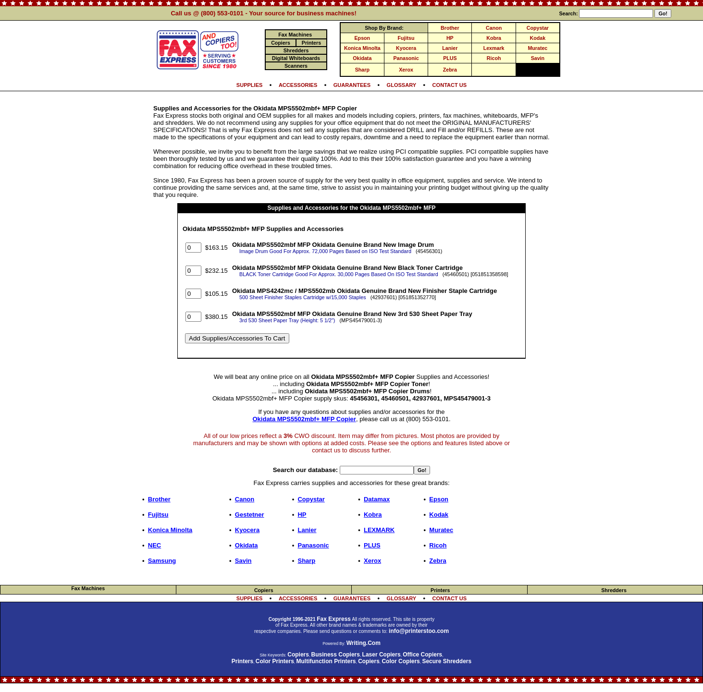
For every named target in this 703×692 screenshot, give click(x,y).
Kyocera (406, 48)
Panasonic (406, 58)
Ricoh (494, 58)
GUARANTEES (351, 85)
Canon (494, 28)
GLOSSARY (402, 85)
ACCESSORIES (298, 85)
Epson (362, 38)
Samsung (162, 560)
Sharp (362, 70)
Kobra (493, 38)
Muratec (537, 48)
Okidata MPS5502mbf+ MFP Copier (304, 419)
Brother (450, 28)
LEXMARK (379, 530)
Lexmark (494, 48)
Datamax (377, 499)
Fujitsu (406, 38)
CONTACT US (449, 85)
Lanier (449, 48)
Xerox (406, 70)
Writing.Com (363, 643)
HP (450, 38)
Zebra (450, 70)
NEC (154, 545)
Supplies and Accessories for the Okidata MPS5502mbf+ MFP (352, 208)
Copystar (538, 28)
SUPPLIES (249, 85)
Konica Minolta (362, 48)
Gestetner (249, 514)
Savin (537, 58)
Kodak (538, 38)
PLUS (449, 58)
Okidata (362, 58)
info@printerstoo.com (419, 631)
